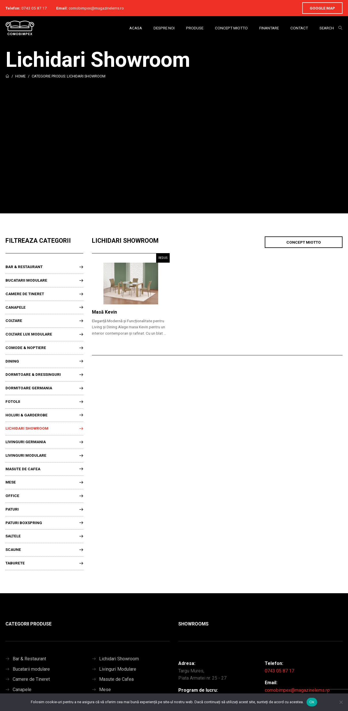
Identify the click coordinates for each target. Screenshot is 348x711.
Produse (194, 28)
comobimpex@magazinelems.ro (96, 8)
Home (20, 76)
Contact (299, 28)
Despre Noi (164, 28)
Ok (311, 702)
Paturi (12, 509)
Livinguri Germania (25, 441)
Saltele (13, 536)
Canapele (15, 307)
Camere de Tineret (24, 293)
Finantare (269, 28)
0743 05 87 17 (34, 8)
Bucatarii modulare (26, 280)
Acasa (135, 28)
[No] (341, 702)
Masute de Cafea (22, 469)
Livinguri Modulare (25, 455)
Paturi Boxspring (23, 522)
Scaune (13, 549)
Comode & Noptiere (25, 347)
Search (326, 28)
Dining (12, 361)
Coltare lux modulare (28, 334)
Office (12, 495)
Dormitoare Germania (28, 388)
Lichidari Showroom (26, 428)
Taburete (15, 563)
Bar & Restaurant (24, 266)
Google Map (322, 8)
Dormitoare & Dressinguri (33, 374)
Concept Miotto (231, 28)
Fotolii (12, 401)
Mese (10, 482)
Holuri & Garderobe (26, 415)
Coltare (13, 320)
